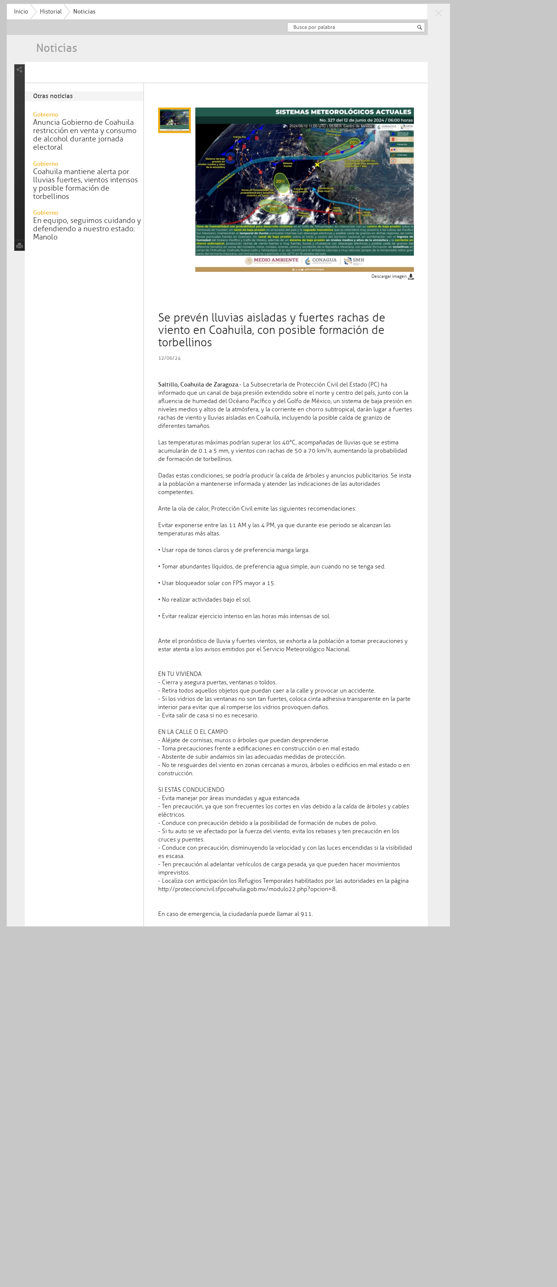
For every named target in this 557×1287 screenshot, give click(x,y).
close (481, 13)
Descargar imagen (432, 291)
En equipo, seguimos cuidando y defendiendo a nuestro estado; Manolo (129, 244)
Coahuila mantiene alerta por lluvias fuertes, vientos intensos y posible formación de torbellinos (127, 199)
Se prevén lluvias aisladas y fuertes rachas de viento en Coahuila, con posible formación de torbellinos (269, 77)
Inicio (63, 11)
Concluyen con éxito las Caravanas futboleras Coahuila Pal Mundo (393, 73)
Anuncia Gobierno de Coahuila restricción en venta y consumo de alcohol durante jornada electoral (127, 150)
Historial (93, 11)
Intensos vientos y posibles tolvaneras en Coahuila (144, 73)
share (62, 84)
